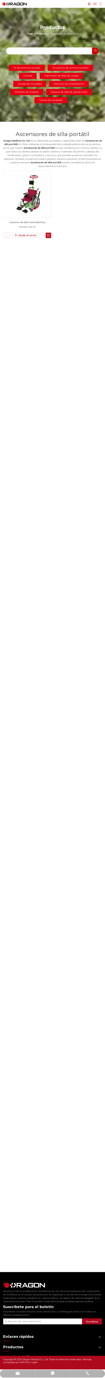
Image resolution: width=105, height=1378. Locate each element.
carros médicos (50, 1295)
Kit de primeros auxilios (27, 67)
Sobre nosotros (11, 1343)
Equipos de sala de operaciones (69, 91)
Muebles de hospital (26, 91)
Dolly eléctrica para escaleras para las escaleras (68, 1298)
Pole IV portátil (34, 1298)
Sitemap (86, 1359)
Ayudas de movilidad (30, 83)
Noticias (7, 1349)
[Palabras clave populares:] (95, 51)
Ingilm (34, 1362)
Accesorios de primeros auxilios (70, 67)
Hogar (6, 1338)
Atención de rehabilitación (69, 83)
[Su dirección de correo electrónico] (46, 1317)
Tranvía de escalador (51, 100)
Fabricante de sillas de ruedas (61, 75)
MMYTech (25, 1362)
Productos (8, 1354)
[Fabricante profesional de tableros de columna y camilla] (5, 1283)
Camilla (28, 75)
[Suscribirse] (96, 1317)
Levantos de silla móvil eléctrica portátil (27, 223)
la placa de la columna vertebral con (22, 1295)
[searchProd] (49, 51)
